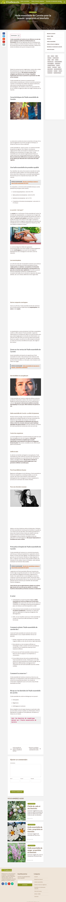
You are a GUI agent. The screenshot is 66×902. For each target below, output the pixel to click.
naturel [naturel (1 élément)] (49, 67)
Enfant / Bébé (50, 36)
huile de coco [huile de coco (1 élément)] (50, 61)
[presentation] (20, 785)
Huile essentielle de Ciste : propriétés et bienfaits (35, 829)
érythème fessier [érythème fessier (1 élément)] (57, 72)
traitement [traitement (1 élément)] (50, 72)
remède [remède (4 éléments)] (55, 71)
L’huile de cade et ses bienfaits (34, 807)
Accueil (36, 874)
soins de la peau (50, 49)
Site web (32, 778)
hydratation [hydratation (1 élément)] (57, 63)
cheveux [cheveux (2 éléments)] (49, 57)
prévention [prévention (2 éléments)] (50, 71)
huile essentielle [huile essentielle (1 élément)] (58, 61)
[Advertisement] (25, 59)
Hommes (49, 38)
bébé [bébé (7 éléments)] (56, 56)
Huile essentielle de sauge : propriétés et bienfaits (35, 850)
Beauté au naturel (51, 33)
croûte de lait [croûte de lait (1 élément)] (55, 57)
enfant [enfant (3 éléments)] (56, 59)
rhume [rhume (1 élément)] (60, 71)
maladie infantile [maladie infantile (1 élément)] (51, 65)
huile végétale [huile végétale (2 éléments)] (50, 63)
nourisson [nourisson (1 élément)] (54, 67)
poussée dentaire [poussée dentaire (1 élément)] (57, 69)
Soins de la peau (38, 889)
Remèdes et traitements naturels (54, 46)
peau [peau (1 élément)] (59, 67)
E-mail (21, 778)
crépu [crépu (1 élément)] (49, 59)
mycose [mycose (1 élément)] (58, 65)
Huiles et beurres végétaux (53, 44)
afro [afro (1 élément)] (48, 56)
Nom (11, 778)
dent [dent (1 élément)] (53, 59)
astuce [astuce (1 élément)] (52, 56)
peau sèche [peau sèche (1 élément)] (50, 69)
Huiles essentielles (33, 12)
